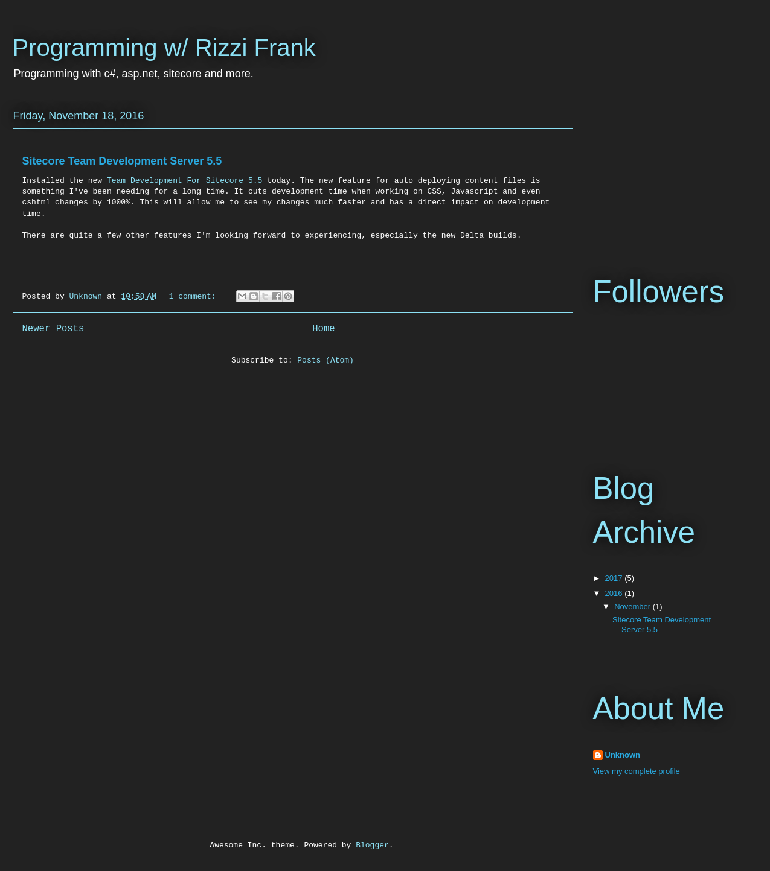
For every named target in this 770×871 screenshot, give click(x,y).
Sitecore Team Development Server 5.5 (122, 161)
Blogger (372, 845)
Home (323, 328)
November (633, 606)
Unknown (623, 754)
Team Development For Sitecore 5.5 (184, 180)
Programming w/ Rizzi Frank (164, 47)
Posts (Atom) (325, 360)
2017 (615, 578)
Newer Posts (53, 328)
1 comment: (195, 296)
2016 (615, 593)
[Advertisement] (653, 167)
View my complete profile (636, 771)
